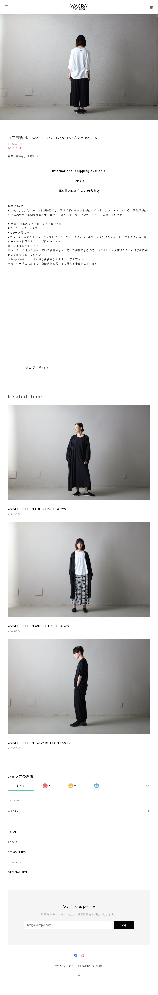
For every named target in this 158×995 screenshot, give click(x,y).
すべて (20, 785)
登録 (124, 925)
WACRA (13, 811)
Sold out (79, 181)
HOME (12, 832)
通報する (44, 367)
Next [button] (154, 67)
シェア (30, 367)
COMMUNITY (17, 852)
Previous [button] (4, 67)
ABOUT (13, 842)
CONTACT (15, 862)
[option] (79, 67)
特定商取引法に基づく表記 (90, 966)
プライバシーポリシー (65, 966)
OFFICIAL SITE (18, 872)
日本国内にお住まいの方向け (79, 191)
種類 (10, 156)
